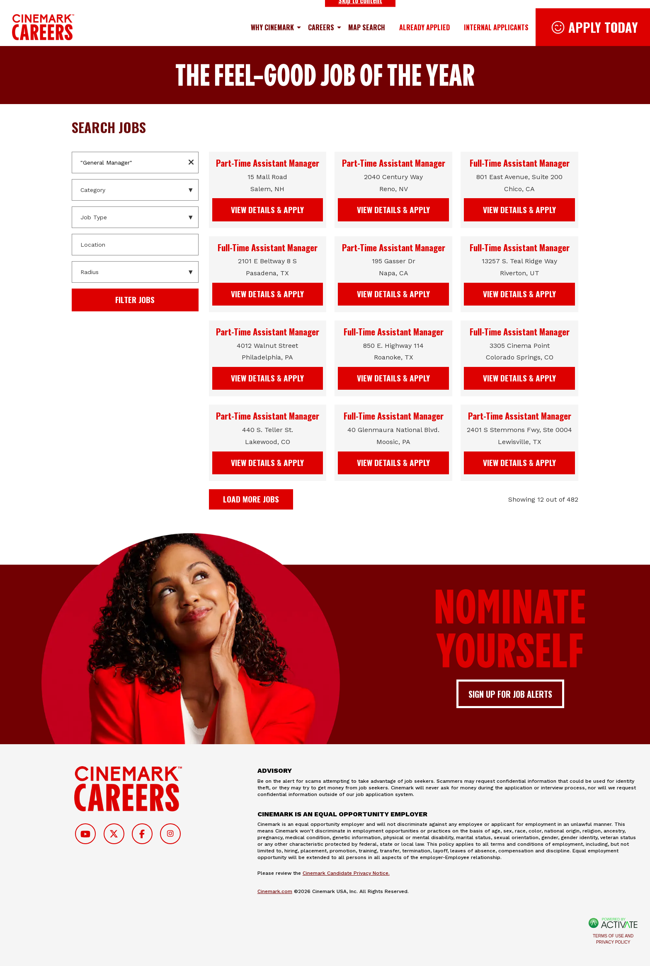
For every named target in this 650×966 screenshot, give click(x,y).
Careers (321, 27)
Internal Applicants (496, 27)
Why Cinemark (272, 27)
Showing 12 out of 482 (543, 499)
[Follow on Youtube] (85, 833)
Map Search (366, 27)
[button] (191, 162)
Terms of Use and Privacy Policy (613, 939)
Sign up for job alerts (510, 694)
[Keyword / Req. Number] (135, 162)
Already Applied (424, 27)
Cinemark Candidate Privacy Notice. (346, 873)
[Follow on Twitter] (114, 833)
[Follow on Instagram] (170, 833)
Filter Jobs (135, 300)
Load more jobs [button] (251, 499)
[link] (268, 190)
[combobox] (135, 244)
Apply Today (603, 27)
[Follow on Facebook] (142, 833)
